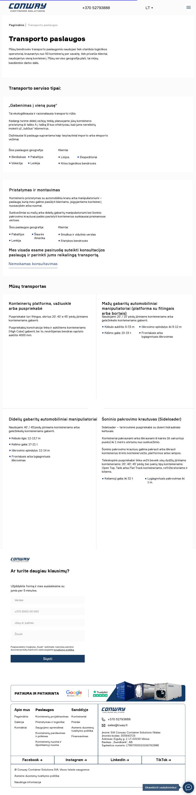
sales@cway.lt (118, 725)
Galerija (19, 722)
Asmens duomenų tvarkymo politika (36, 775)
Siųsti (47, 659)
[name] (48, 600)
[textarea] (48, 636)
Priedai (75, 722)
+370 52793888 (96, 7)
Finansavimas (79, 736)
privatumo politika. (64, 649)
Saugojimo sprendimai (49, 727)
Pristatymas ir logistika (50, 722)
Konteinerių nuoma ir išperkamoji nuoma (48, 743)
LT (147, 7)
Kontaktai (20, 727)
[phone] (48, 611)
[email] (48, 622)
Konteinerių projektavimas (52, 716)
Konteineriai (78, 716)
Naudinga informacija (27, 782)
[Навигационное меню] (189, 7)
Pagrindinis (16, 25)
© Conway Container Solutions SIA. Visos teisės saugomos (51, 769)
